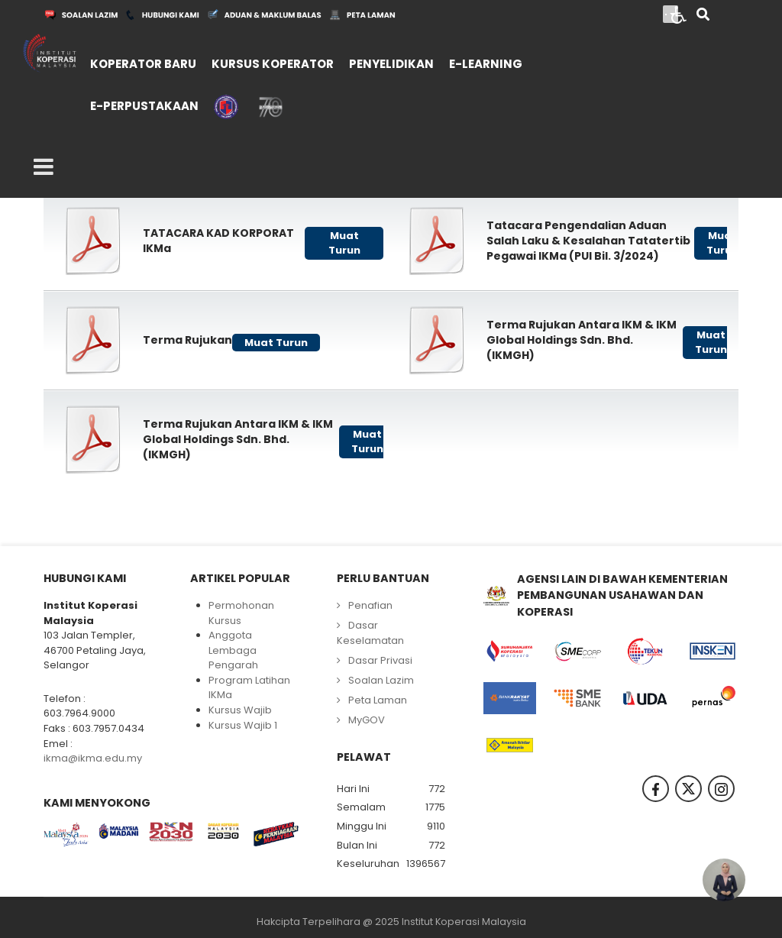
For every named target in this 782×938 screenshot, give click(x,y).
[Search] (703, 15)
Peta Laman (377, 700)
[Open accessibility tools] (679, 13)
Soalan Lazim (381, 680)
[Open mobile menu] (43, 167)
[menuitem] (143, 62)
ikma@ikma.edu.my (93, 758)
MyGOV (366, 720)
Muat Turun (344, 243)
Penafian (370, 605)
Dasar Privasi (380, 660)
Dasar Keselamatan (370, 633)
